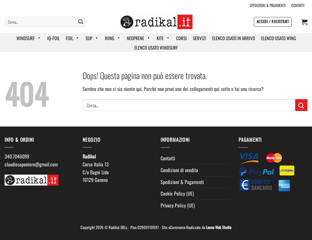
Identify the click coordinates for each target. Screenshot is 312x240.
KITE (163, 38)
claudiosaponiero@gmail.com (31, 164)
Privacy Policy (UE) (178, 205)
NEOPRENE (139, 38)
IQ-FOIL (53, 38)
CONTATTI (297, 5)
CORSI (181, 38)
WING (113, 38)
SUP (92, 38)
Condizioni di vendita (179, 170)
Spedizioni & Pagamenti (182, 182)
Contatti (168, 158)
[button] (273, 22)
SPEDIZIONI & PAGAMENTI (267, 5)
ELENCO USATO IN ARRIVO (233, 38)
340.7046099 (17, 156)
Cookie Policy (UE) (177, 193)
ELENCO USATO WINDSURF (156, 47)
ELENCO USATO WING (278, 38)
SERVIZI (199, 38)
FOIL (73, 38)
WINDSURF (28, 38)
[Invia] (81, 22)
